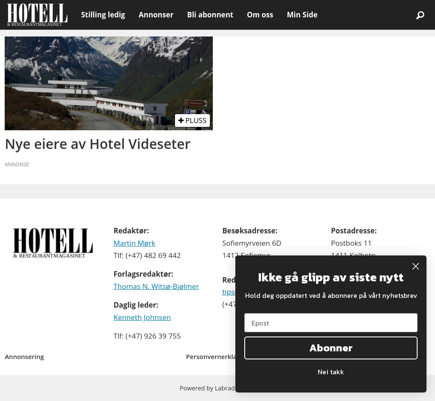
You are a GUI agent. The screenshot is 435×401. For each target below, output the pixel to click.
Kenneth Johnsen (142, 317)
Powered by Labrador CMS (217, 388)
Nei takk (331, 372)
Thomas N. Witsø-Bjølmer (156, 286)
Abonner (331, 347)
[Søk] (420, 15)
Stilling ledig (103, 15)
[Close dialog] (415, 266)
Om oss (260, 15)
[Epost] (331, 322)
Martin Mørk (134, 243)
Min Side (302, 15)
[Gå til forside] (37, 14)
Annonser (155, 15)
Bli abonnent (210, 15)
